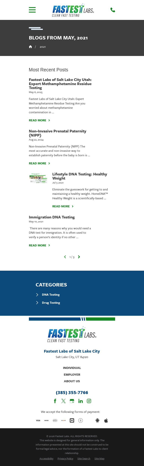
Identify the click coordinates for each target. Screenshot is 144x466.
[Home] (73, 10)
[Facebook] (55, 401)
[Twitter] (63, 401)
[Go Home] (30, 46)
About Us (72, 381)
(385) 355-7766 (72, 392)
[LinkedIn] (80, 401)
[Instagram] (89, 401)
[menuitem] (72, 295)
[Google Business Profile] (72, 401)
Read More (39, 120)
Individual (72, 367)
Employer (72, 374)
